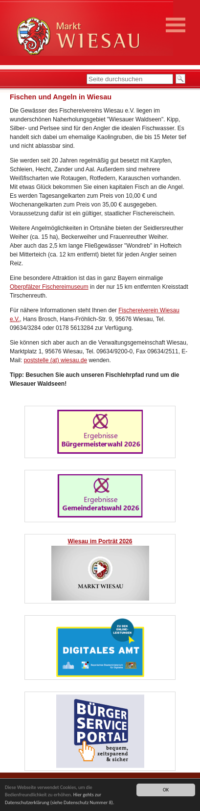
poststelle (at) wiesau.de (55, 360)
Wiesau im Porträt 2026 (100, 541)
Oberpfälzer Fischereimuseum (49, 286)
